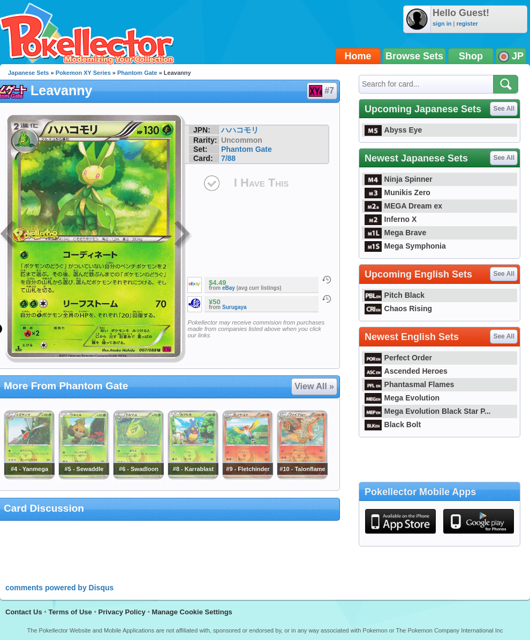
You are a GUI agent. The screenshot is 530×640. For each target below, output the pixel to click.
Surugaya (234, 307)
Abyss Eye (393, 130)
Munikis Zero (397, 192)
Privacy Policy (122, 612)
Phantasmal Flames (409, 384)
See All (503, 108)
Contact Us (23, 612)
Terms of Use (70, 612)
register (467, 23)
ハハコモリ (240, 130)
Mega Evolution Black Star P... (428, 411)
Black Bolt (393, 424)
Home (358, 56)
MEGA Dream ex (403, 206)
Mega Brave (395, 232)
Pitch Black (395, 295)
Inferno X (391, 219)
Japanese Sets (28, 73)
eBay (228, 288)
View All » (314, 386)
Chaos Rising (398, 308)
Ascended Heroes (406, 371)
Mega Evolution (402, 398)
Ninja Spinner (399, 179)
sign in (442, 23)
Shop (471, 56)
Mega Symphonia (405, 246)
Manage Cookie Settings (192, 612)
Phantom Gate (137, 73)
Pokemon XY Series (83, 73)
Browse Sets (414, 56)
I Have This (261, 182)
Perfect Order (398, 357)
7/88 (228, 158)
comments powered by (59, 587)
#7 (321, 91)
